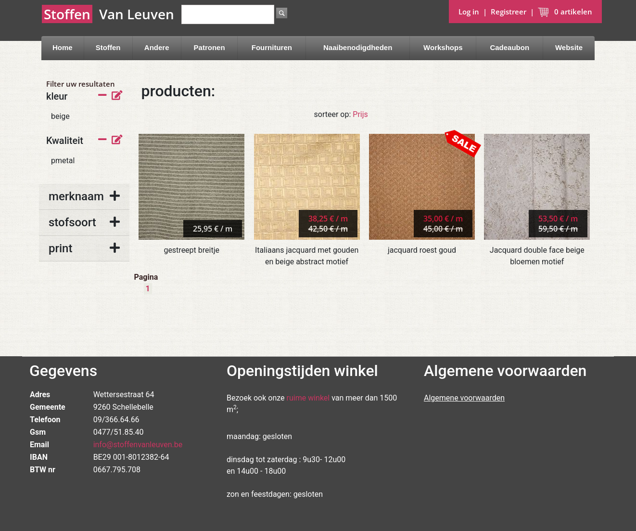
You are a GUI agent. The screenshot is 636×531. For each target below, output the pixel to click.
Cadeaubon (509, 47)
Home (62, 47)
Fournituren (272, 47)
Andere (156, 47)
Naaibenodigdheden (357, 47)
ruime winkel (308, 397)
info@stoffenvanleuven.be (138, 444)
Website (569, 47)
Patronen (209, 47)
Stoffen (108, 47)
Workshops (442, 47)
